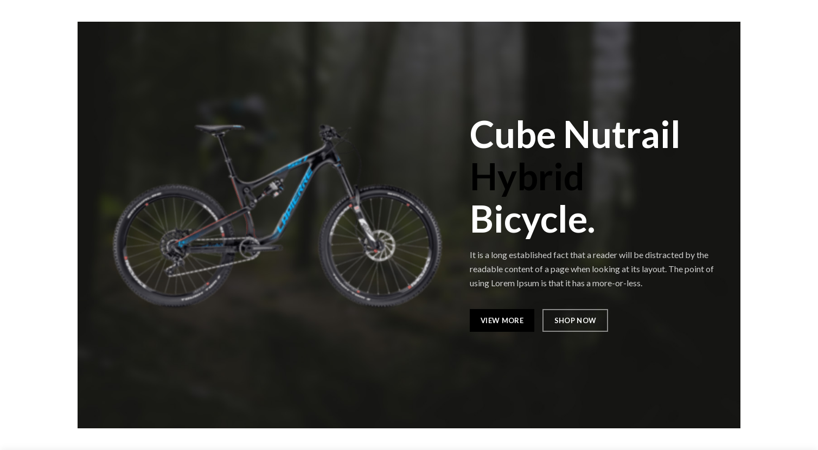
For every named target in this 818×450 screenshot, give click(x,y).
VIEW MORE (502, 320)
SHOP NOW (575, 320)
